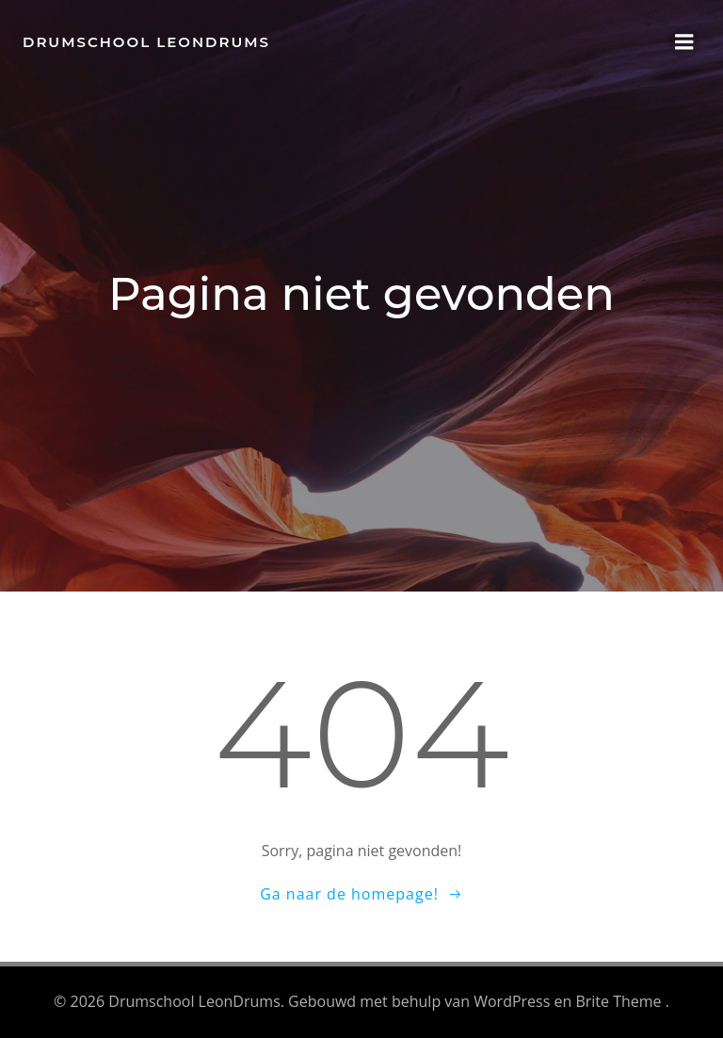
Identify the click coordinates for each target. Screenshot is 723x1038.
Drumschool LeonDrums (146, 42)
